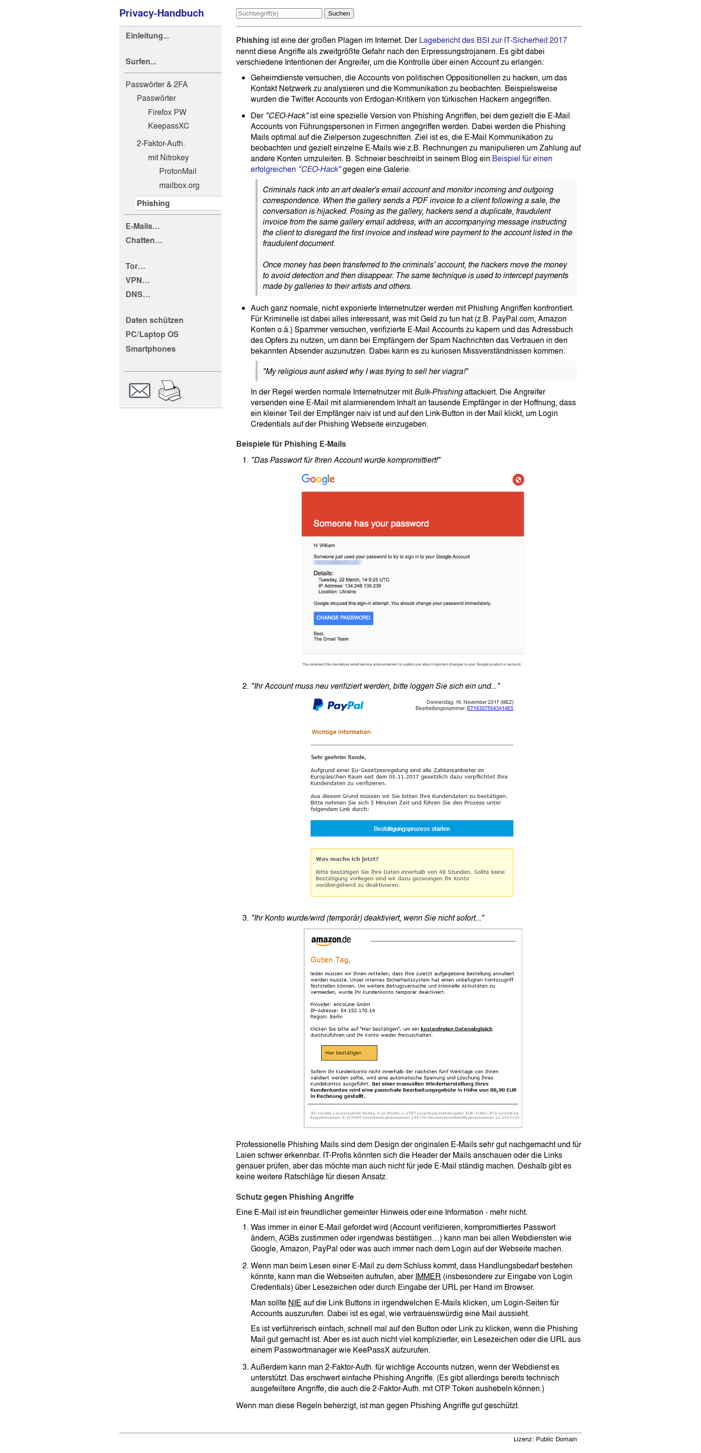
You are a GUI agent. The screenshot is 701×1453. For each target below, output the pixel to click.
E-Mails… (143, 226)
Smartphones (151, 349)
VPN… (138, 280)
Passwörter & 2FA (157, 84)
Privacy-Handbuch (161, 13)
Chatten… (144, 240)
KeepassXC (168, 125)
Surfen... (141, 61)
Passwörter (156, 98)
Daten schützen (155, 320)
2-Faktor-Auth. (161, 143)
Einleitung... (147, 35)
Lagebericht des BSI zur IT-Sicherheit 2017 (493, 40)
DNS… (138, 294)
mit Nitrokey (168, 157)
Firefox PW (167, 112)
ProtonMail (178, 171)
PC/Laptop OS (152, 334)
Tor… (136, 266)
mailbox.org (179, 185)
